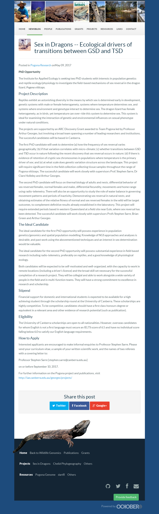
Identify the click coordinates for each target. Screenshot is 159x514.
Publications (63, 29)
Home (22, 29)
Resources (107, 29)
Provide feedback (126, 497)
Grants (79, 29)
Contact (131, 29)
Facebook (79, 405)
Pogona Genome (45, 474)
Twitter (59, 405)
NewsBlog (35, 29)
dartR (61, 474)
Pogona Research (40, 65)
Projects (92, 29)
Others (88, 463)
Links (120, 29)
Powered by (121, 506)
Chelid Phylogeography (67, 463)
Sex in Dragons (42, 463)
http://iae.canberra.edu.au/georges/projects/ (45, 377)
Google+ (100, 405)
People (48, 29)
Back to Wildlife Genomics (45, 452)
